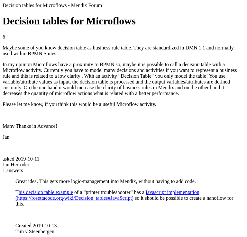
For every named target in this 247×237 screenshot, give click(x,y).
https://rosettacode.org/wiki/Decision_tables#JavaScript (74, 198)
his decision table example (46, 192)
